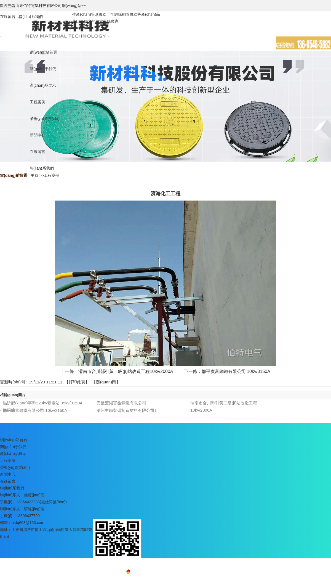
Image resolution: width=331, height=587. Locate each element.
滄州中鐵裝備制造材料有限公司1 (127, 410)
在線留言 (7, 16)
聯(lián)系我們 (30, 16)
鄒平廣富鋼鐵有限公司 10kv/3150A (236, 371)
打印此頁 (77, 382)
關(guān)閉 (106, 382)
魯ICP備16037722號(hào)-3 (181, 572)
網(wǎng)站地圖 (165, 580)
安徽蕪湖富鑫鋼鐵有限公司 (121, 403)
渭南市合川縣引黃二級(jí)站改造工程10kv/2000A (125, 371)
